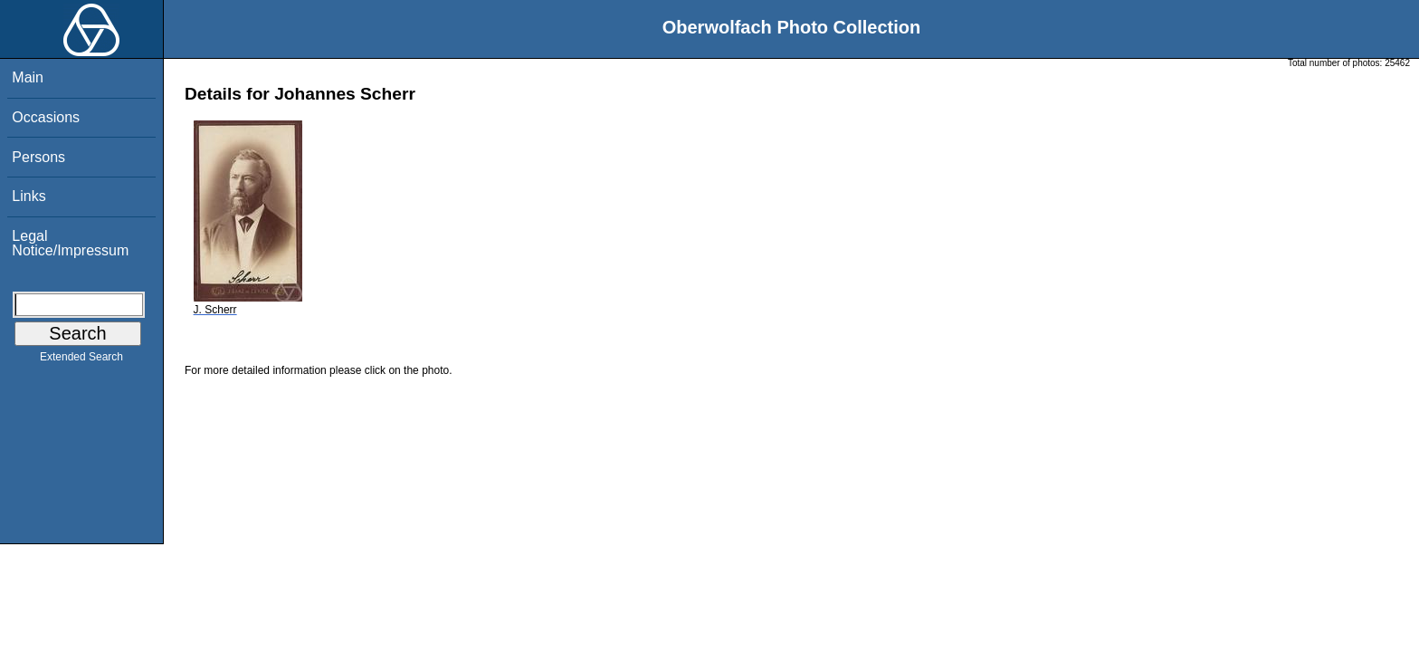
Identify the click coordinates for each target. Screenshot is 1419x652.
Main (27, 77)
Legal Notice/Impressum (70, 243)
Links (28, 196)
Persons (38, 157)
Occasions (46, 117)
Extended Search (81, 360)
